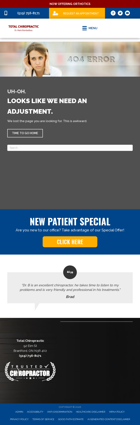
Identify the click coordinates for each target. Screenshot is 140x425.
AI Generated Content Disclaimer (109, 419)
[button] (25, 133)
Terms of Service (43, 419)
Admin (19, 411)
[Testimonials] (70, 284)
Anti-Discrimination (59, 411)
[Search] (70, 148)
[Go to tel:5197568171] (24, 13)
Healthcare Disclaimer (90, 411)
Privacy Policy (19, 419)
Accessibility (35, 411)
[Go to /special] (77, 13)
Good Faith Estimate (71, 419)
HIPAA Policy (117, 411)
